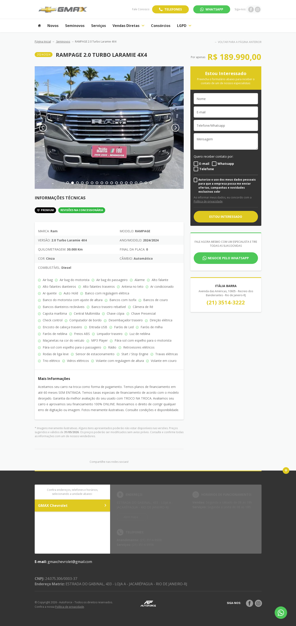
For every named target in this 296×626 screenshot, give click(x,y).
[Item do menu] (39, 25)
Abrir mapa (131, 517)
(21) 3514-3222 (226, 302)
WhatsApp (214, 9)
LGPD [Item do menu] (184, 25)
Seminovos (63, 41)
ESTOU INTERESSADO (225, 216)
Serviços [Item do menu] (98, 25)
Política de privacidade (208, 201)
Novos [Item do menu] (52, 25)
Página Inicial (43, 41)
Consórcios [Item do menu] (160, 25)
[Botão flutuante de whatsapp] (281, 612)
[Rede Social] (249, 603)
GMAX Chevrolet (72, 505)
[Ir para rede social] (251, 9)
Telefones (173, 9)
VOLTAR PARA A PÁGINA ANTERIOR (240, 42)
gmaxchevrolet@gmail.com (70, 561)
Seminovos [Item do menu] (75, 25)
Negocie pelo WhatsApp (228, 258)
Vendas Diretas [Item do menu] (128, 25)
